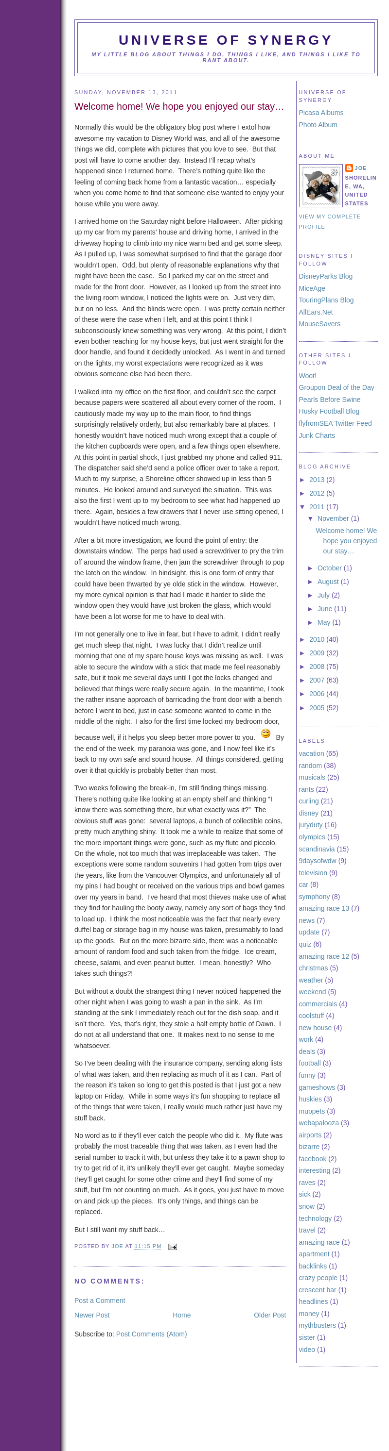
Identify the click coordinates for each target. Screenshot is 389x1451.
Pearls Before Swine (330, 399)
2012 (317, 493)
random (310, 765)
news (307, 920)
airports (310, 1135)
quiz (305, 944)
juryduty (311, 825)
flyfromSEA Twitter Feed (335, 423)
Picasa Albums (321, 113)
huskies (310, 1099)
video (307, 1349)
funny (307, 1075)
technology (315, 1218)
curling (309, 801)
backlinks (313, 1266)
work (306, 1039)
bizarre (309, 1147)
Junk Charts (317, 435)
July (325, 595)
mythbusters (317, 1325)
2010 (317, 639)
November (334, 518)
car (304, 884)
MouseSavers (320, 324)
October (331, 568)
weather (311, 980)
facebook (313, 1159)
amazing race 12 (324, 956)
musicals (312, 777)
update (309, 932)
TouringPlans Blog (326, 300)
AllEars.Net (316, 312)
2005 (317, 708)
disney (309, 813)
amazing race (319, 1242)
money (309, 1314)
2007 (317, 680)
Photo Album (318, 125)
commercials (318, 1004)
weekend (312, 992)
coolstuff (311, 1015)
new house (315, 1028)
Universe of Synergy (226, 40)
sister (307, 1337)
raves (307, 1182)
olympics (312, 837)
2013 (317, 480)
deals (307, 1051)
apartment (314, 1254)
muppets (312, 1111)
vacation (311, 753)
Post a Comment (99, 1300)
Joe (118, 1247)
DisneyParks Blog (326, 276)
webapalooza (319, 1123)
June (326, 609)
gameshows (317, 1087)
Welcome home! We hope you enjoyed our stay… (346, 541)
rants (306, 789)
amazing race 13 (324, 908)
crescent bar (317, 1290)
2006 (317, 694)
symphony (314, 897)
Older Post (270, 1315)
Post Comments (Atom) (151, 1334)
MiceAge (312, 288)
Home (182, 1315)
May (325, 622)
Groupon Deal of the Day (336, 387)
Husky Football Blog (329, 411)
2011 (317, 507)
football (310, 1063)
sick (305, 1194)
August (329, 581)
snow (307, 1206)
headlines (313, 1301)
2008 (317, 666)
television (313, 873)
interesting (315, 1170)
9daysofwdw (317, 861)
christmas (313, 968)
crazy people (318, 1278)
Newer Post (92, 1315)
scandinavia (317, 849)
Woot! (308, 376)
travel (307, 1230)
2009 (317, 653)
